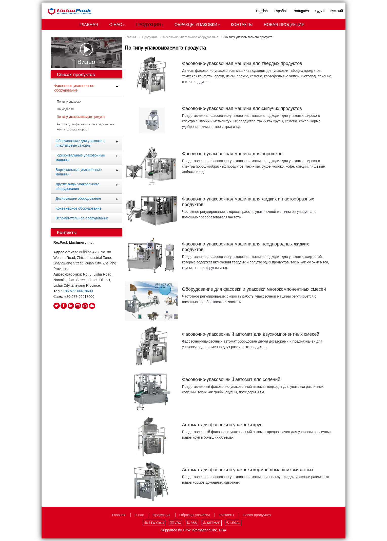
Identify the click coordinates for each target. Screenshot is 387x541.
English (262, 11)
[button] (117, 24)
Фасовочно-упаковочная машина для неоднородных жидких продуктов (245, 247)
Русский (336, 11)
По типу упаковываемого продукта (81, 117)
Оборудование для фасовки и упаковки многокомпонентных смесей (254, 289)
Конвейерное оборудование (79, 208)
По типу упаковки (69, 101)
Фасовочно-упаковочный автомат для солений (231, 379)
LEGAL (233, 523)
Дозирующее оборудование (78, 198)
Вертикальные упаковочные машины (79, 172)
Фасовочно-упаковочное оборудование (190, 37)
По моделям (65, 109)
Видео (86, 54)
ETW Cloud (154, 523)
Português (301, 11)
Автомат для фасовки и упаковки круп (222, 424)
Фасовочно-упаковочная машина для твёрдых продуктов (242, 63)
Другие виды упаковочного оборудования (78, 186)
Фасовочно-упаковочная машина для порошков (232, 153)
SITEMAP (211, 523)
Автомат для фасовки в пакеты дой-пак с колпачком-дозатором (86, 127)
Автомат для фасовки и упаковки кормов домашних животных (248, 469)
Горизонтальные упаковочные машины (80, 157)
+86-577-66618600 (78, 291)
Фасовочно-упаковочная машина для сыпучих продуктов (242, 108)
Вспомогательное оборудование (82, 218)
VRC (175, 523)
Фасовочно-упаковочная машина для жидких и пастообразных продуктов (248, 201)
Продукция (149, 37)
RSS (192, 523)
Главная (131, 37)
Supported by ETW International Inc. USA (193, 530)
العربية (320, 11)
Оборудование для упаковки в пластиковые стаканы (80, 143)
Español (280, 11)
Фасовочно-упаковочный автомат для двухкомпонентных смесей (250, 334)
